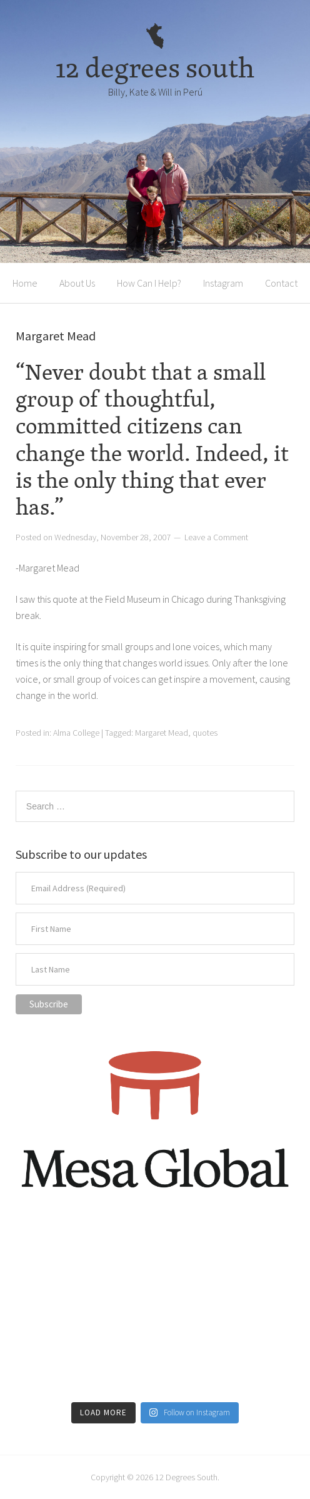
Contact (281, 283)
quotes (205, 732)
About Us (77, 283)
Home (25, 283)
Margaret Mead (161, 732)
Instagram (223, 283)
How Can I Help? (149, 283)
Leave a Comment (216, 537)
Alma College (76, 732)
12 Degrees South (186, 1477)
